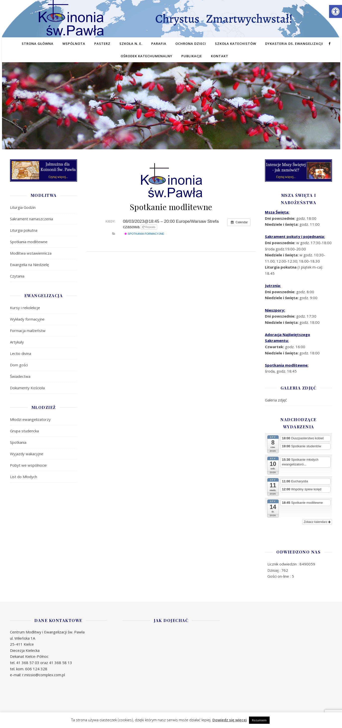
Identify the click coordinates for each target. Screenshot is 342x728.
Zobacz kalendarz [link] (317, 522)
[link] (335, 11)
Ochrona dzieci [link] (190, 43)
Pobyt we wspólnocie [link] (28, 465)
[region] (171, 113)
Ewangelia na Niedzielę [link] (29, 264)
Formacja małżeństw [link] (28, 330)
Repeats (149, 226)
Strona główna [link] (37, 43)
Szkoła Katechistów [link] (235, 43)
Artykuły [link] (17, 341)
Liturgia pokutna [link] (23, 230)
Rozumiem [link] (259, 720)
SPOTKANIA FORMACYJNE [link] (144, 233)
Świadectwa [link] (20, 376)
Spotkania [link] (18, 442)
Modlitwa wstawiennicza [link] (30, 253)
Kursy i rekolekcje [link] (25, 307)
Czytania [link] (17, 276)
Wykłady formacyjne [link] (27, 319)
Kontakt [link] (219, 56)
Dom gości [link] (19, 364)
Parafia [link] (158, 43)
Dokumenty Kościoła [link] (27, 387)
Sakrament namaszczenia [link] (31, 218)
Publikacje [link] (191, 56)
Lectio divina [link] (20, 353)
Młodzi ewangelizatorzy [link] (30, 419)
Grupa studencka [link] (24, 430)
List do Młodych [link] (23, 476)
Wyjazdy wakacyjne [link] (26, 453)
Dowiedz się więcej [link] (229, 719)
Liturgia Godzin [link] (23, 207)
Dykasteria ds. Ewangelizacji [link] (294, 43)
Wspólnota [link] (73, 43)
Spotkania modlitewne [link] (29, 241)
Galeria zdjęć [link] (276, 399)
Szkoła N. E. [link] (130, 43)
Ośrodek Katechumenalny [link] (146, 56)
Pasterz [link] (102, 43)
